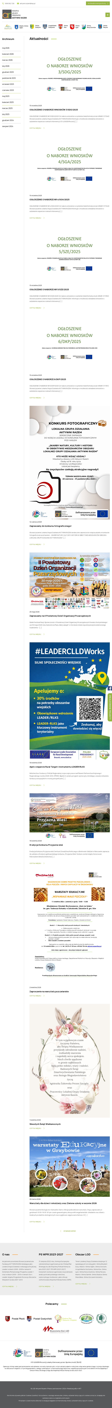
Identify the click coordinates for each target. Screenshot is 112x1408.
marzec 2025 (7, 108)
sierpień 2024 (7, 126)
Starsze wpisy (70, 1231)
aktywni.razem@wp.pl (27, 3)
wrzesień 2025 (8, 84)
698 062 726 (9, 3)
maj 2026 (5, 48)
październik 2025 (9, 78)
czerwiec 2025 (8, 90)
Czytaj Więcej (8, 1286)
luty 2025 (5, 114)
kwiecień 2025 (8, 102)
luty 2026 (5, 66)
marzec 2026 (7, 60)
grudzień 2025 (8, 72)
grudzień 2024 (8, 120)
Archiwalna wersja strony (97, 3)
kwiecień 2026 (8, 54)
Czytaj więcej (35, 128)
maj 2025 (5, 96)
